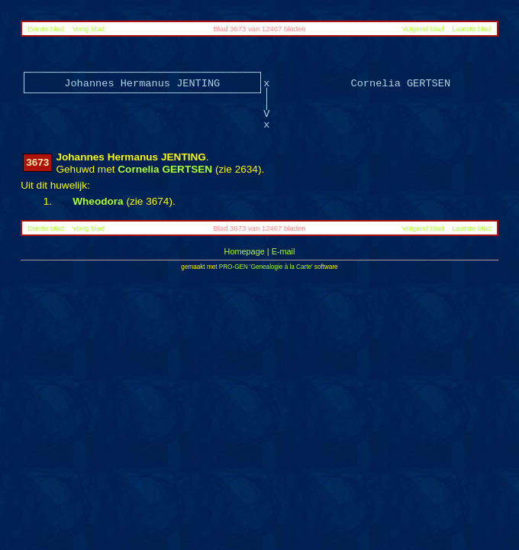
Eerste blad (45, 28)
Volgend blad (423, 28)
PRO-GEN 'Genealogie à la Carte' (266, 267)
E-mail (283, 251)
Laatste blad (472, 28)
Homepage (244, 251)
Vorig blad (89, 28)
